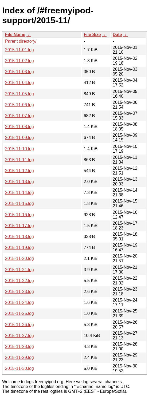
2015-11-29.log (19, 357)
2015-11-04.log (19, 82)
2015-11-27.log (19, 335)
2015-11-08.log (19, 126)
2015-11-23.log (19, 291)
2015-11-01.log (19, 49)
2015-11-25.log (19, 313)
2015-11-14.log (19, 192)
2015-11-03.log (19, 71)
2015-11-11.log (19, 159)
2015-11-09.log (19, 137)
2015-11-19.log (19, 247)
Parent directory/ (20, 41)
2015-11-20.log (19, 258)
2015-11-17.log (19, 225)
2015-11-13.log (19, 181)
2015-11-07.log (19, 115)
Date (117, 34)
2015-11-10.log (19, 148)
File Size (92, 34)
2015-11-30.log (19, 368)
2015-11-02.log (19, 60)
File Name (15, 34)
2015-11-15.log (19, 203)
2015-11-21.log (19, 269)
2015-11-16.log (19, 214)
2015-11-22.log (19, 280)
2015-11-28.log (19, 346)
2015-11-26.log (19, 324)
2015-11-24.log (19, 302)
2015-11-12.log (19, 170)
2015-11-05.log (19, 94)
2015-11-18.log (19, 236)
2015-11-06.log (19, 104)
